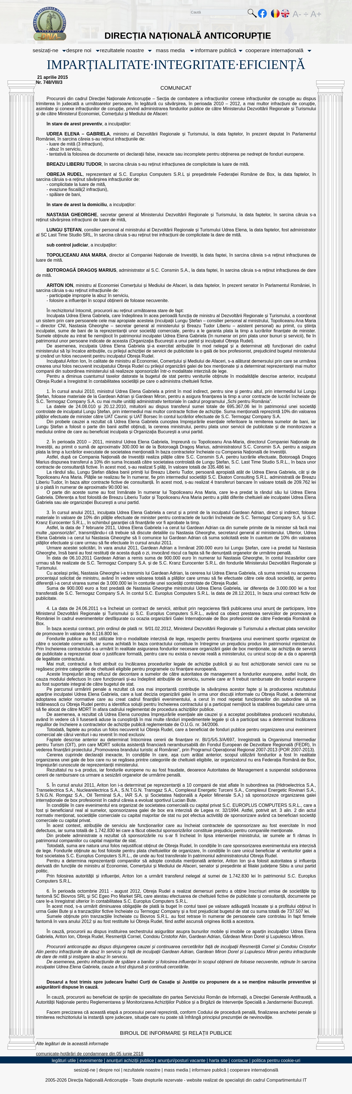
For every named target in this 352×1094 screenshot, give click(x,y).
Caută (252, 14)
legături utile (64, 1060)
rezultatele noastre (122, 50)
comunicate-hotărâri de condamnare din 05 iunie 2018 (89, 1053)
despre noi (79, 50)
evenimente (91, 1060)
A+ (315, 13)
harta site (218, 1060)
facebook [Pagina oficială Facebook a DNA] (262, 13)
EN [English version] (285, 13)
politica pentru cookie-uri (276, 1060)
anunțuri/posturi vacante (182, 1060)
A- (297, 13)
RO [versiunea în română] (275, 13)
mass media (170, 50)
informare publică (215, 50)
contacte (239, 1060)
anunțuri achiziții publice (130, 1060)
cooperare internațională (275, 50)
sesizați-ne (46, 50)
